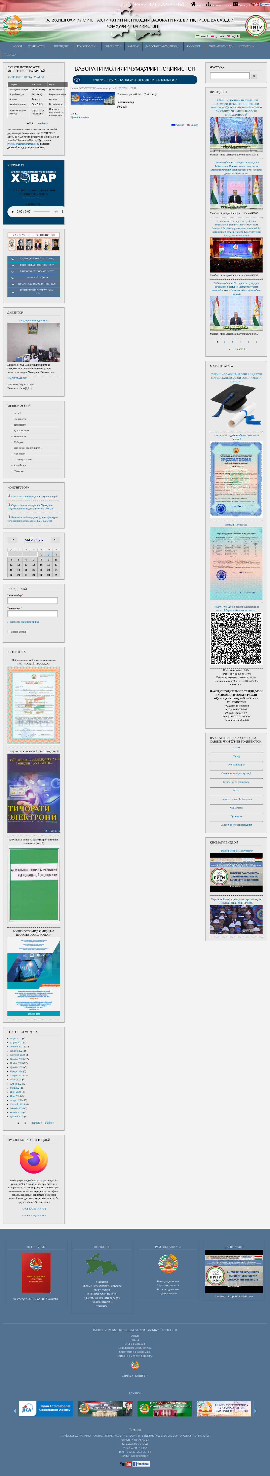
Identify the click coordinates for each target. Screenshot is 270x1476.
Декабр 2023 (17, 1067)
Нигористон (112, 46)
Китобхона (248, 46)
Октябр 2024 (17, 1108)
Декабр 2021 (17, 1050)
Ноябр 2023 (16, 1063)
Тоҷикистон (38, 46)
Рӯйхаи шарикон (80, 117)
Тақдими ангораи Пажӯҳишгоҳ (236, 850)
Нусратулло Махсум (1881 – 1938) (37, 284)
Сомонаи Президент (135, 1375)
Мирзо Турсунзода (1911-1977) (37, 271)
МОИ (236, 790)
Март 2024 (16, 1079)
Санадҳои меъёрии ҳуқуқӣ (236, 773)
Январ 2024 (16, 1071)
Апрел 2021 (16, 1042)
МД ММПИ (236, 807)
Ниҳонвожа (14, 608)
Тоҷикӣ (202, 36)
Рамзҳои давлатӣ (168, 1281)
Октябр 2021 (17, 1046)
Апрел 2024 (16, 1083)
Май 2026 (34, 540)
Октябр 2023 (17, 1059)
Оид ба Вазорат (236, 764)
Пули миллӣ (102, 1305)
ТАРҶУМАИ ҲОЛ (17, 377)
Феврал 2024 (17, 1075)
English (233, 36)
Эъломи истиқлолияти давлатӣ (102, 1285)
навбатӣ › (43, 123)
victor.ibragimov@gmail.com (23, 143)
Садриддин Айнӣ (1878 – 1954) (37, 258)
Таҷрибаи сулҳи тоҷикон (102, 1293)
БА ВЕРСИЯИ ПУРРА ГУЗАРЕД (25, 77)
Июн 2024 (15, 1091)
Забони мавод (125, 102)
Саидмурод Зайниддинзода (34, 320)
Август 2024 (17, 1100)
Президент (62, 46)
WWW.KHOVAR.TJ (33, 197)
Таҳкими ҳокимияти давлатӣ (102, 1297)
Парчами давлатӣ (168, 1285)
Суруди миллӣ (168, 1293)
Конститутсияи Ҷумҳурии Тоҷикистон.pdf (34, 496)
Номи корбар (15, 595)
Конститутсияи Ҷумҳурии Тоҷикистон (36, 1298)
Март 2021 (16, 1038)
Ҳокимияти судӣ (102, 1301)
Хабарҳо (133, 46)
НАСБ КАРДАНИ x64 (34, 1215)
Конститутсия (102, 1289)
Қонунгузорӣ (87, 46)
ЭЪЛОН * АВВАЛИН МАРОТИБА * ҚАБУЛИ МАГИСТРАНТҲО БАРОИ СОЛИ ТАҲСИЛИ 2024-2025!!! (236, 378)
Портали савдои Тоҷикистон (236, 799)
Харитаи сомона (221, 5)
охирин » (49, 1122)
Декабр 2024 (17, 1116)
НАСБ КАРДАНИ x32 (34, 1208)
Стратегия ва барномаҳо (236, 782)
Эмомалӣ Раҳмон (37, 277)
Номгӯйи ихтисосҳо (236, 524)
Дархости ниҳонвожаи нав (24, 621)
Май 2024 (15, 1087)
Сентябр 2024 (17, 1104)
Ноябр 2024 (16, 1112)
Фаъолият (195, 46)
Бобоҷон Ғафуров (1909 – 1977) (37, 265)
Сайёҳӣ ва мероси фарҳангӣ (236, 824)
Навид (236, 756)
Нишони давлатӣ (168, 1289)
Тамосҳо (243, 5)
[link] (135, 80)
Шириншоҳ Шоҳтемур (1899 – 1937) (37, 291)
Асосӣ (200, 5)
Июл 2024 (15, 1096)
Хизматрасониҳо (221, 46)
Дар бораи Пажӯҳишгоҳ (162, 46)
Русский (217, 36)
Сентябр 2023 (17, 1054)
